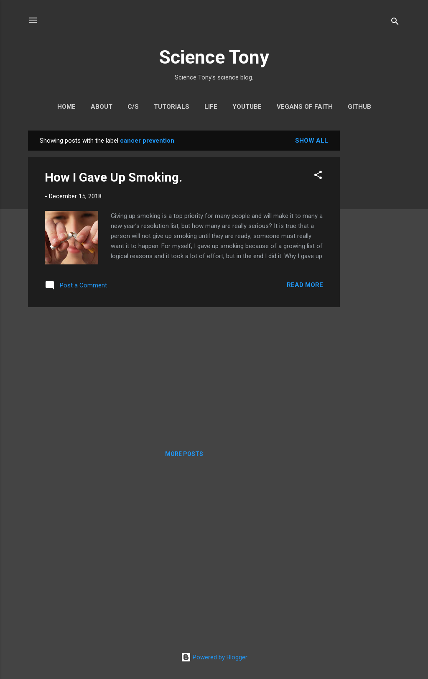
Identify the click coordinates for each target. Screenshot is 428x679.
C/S (133, 106)
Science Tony (214, 57)
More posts (184, 454)
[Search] (395, 23)
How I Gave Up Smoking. (113, 177)
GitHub (359, 106)
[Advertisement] (373, 256)
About (101, 106)
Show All (311, 140)
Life (210, 106)
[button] (318, 176)
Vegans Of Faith (305, 106)
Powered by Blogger (214, 657)
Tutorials (171, 106)
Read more (305, 285)
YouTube (247, 106)
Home (66, 106)
